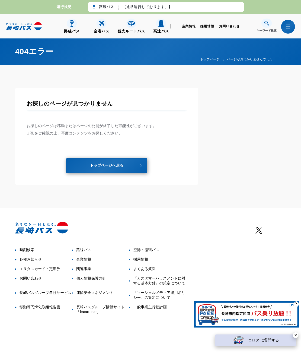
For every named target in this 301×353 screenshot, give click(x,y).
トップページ (210, 59)
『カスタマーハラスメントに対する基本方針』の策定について (159, 280)
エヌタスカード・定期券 (39, 269)
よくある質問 (144, 269)
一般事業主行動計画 (150, 307)
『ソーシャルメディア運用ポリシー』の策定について (159, 295)
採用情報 (207, 26)
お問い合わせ (229, 26)
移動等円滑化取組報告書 (39, 307)
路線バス (83, 250)
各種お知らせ (30, 259)
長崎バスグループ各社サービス (45, 293)
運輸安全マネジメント (94, 293)
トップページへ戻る (106, 167)
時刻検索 (26, 250)
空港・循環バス (146, 250)
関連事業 (83, 269)
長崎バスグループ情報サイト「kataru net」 (100, 309)
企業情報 (189, 26)
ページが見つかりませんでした (249, 59)
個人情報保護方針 (91, 278)
